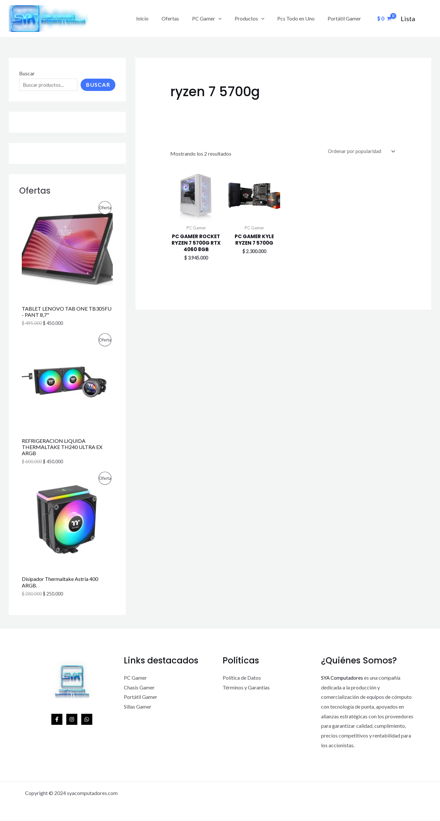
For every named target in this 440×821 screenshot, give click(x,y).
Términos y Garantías (246, 688)
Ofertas (182, 18)
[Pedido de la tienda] (359, 151)
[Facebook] (56, 719)
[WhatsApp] (86, 719)
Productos (256, 18)
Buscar (27, 73)
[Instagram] (71, 719)
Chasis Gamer (139, 688)
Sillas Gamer (137, 707)
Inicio (156, 18)
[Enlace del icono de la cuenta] (408, 18)
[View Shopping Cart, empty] (384, 18)
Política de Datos (242, 678)
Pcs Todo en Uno (299, 18)
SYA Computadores (343, 678)
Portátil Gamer (345, 18)
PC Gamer (216, 18)
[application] (227, 18)
